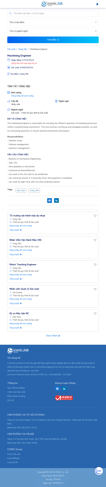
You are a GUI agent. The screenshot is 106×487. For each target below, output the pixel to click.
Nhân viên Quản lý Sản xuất (24, 288)
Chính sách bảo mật (16, 392)
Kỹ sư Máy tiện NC (19, 313)
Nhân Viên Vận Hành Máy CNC (26, 240)
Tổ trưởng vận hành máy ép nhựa (27, 215)
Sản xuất (11, 49)
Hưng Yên (22, 49)
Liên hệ (10, 400)
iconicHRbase (13, 458)
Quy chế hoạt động (16, 387)
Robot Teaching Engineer (23, 264)
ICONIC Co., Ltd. (61, 472)
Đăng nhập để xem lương (22, 95)
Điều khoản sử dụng (16, 396)
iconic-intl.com (14, 454)
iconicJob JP (12, 462)
